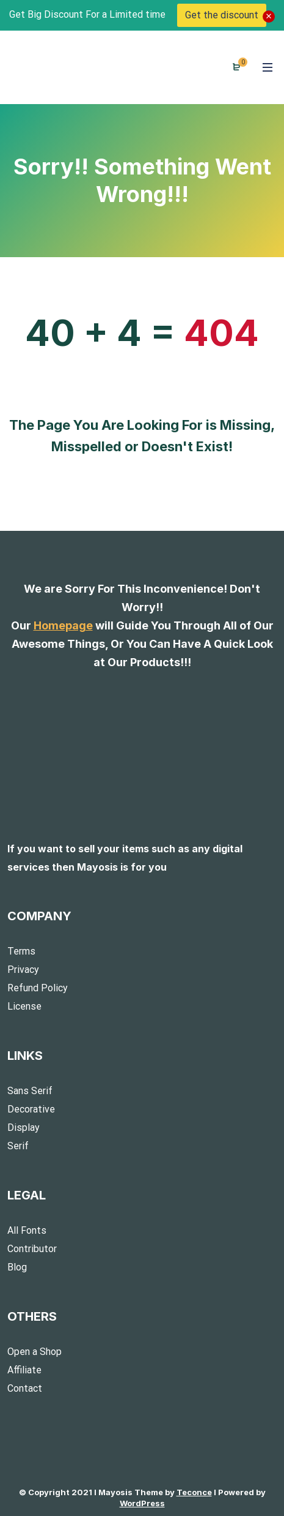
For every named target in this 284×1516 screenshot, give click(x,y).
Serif (18, 1146)
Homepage (63, 625)
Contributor (32, 1249)
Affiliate (24, 1370)
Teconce (194, 1492)
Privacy (23, 969)
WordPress (142, 1503)
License (24, 1006)
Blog (17, 1267)
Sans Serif (30, 1091)
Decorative (31, 1109)
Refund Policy (37, 988)
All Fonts (26, 1230)
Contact (24, 1388)
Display (23, 1127)
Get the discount (221, 15)
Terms (21, 951)
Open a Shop (34, 1351)
